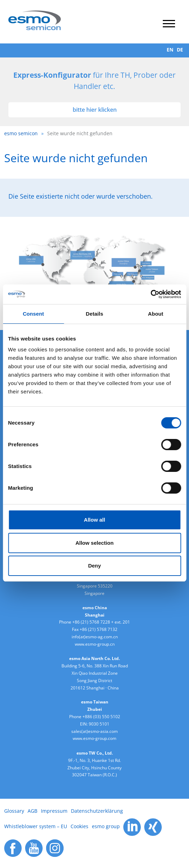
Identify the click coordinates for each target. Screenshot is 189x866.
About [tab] (155, 314)
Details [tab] (94, 314)
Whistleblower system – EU (35, 826)
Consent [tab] (33, 314)
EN (170, 49)
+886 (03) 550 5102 (101, 717)
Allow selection (94, 543)
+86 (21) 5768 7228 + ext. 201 (101, 622)
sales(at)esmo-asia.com (94, 731)
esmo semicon (21, 133)
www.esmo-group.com (94, 738)
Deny (94, 566)
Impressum (54, 810)
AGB (32, 810)
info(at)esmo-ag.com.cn (95, 637)
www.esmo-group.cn (95, 644)
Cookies (79, 826)
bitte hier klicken (95, 110)
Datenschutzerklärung (97, 810)
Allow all (94, 520)
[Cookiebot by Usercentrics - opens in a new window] (150, 294)
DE (180, 49)
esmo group (106, 826)
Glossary (14, 810)
